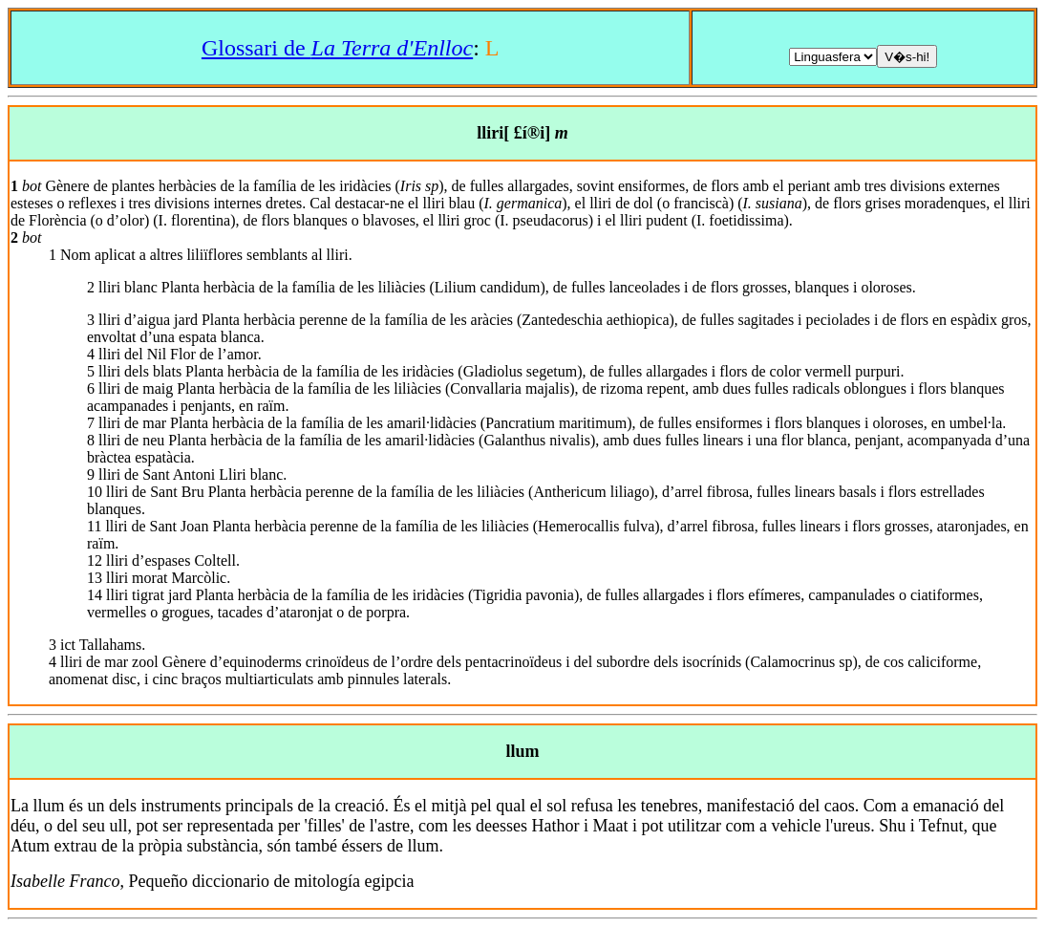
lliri (490, 132)
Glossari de (337, 47)
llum (522, 751)
